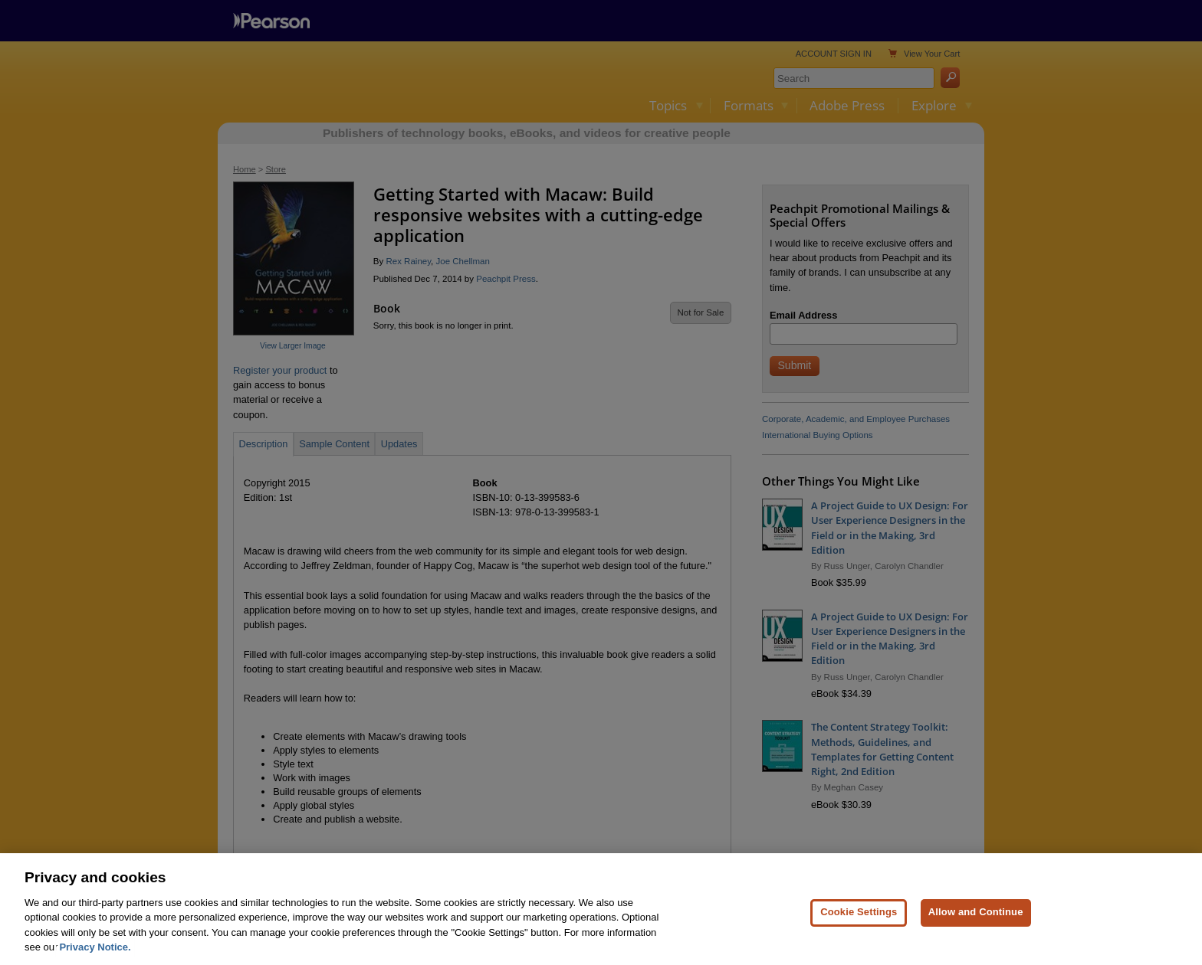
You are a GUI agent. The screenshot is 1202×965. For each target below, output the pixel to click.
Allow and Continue (975, 925)
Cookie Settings (858, 925)
